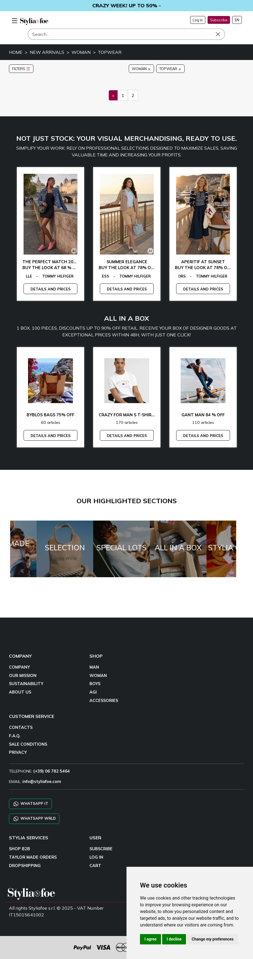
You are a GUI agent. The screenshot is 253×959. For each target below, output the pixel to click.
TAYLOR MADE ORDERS (33, 857)
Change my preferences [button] (212, 939)
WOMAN (81, 52)
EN (237, 20)
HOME (15, 52)
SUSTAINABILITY (26, 683)
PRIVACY (18, 752)
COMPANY (19, 667)
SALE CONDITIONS (28, 744)
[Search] (126, 34)
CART (95, 865)
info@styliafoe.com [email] (41, 781)
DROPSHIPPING (25, 865)
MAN (94, 667)
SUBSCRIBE (100, 848)
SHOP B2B (19, 848)
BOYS (94, 683)
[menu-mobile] (14, 20)
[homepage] (34, 21)
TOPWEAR (109, 52)
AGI (93, 692)
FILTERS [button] (21, 68)
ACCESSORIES (103, 700)
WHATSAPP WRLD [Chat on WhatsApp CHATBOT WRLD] (34, 818)
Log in (198, 20)
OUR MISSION (22, 675)
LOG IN (96, 857)
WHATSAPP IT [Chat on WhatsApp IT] (30, 804)
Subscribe (218, 20)
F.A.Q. (14, 735)
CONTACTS (21, 727)
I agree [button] (150, 939)
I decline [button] (174, 939)
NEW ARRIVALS (47, 52)
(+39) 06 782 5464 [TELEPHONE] (51, 771)
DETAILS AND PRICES (51, 289)
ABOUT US (20, 692)
